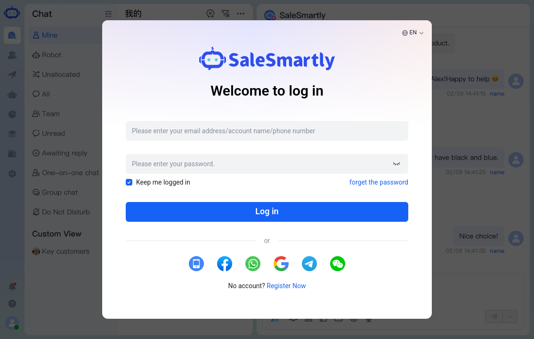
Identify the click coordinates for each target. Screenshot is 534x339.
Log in (266, 211)
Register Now (286, 286)
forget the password (378, 182)
